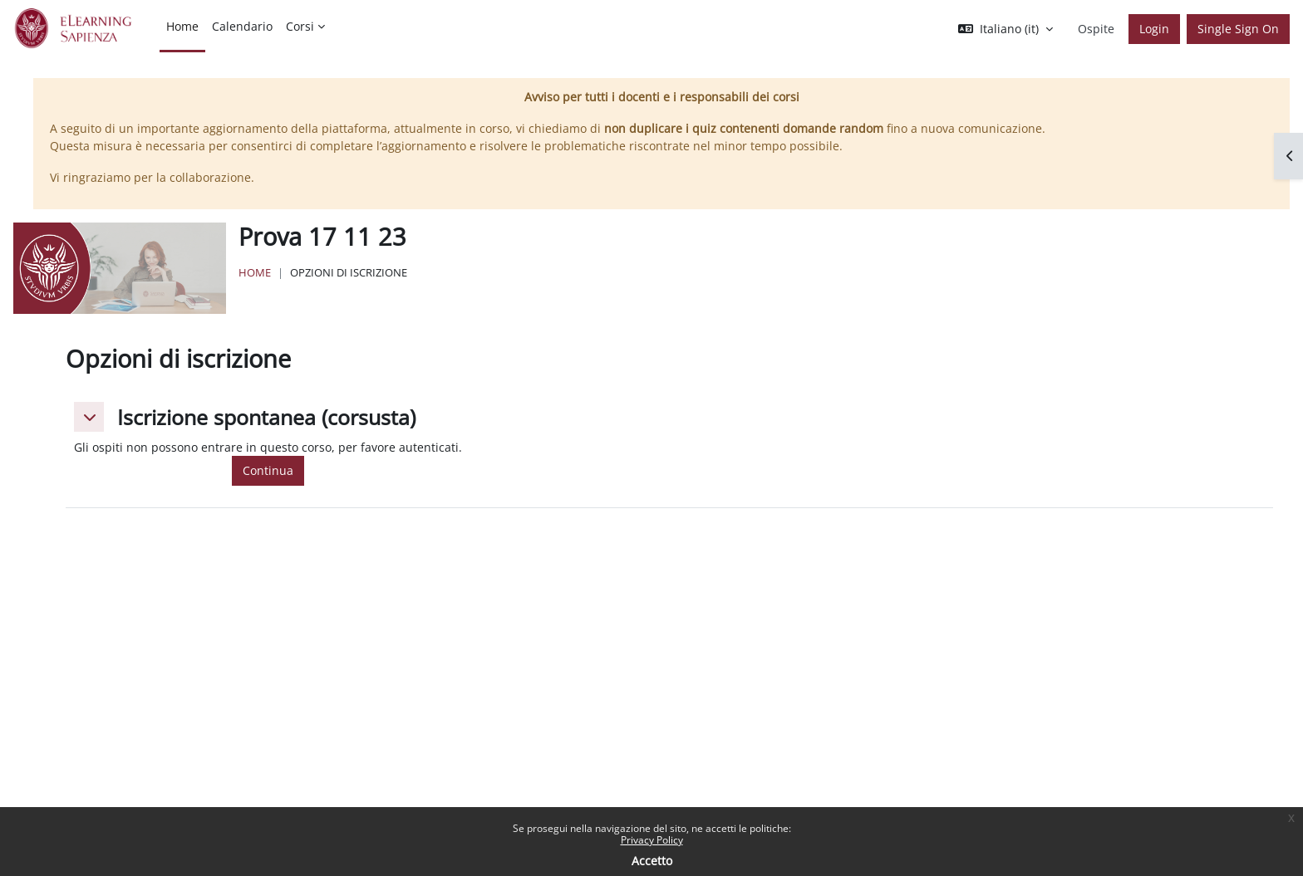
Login (1154, 29)
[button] (1005, 29)
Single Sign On (1238, 29)
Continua (268, 470)
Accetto (652, 861)
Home (254, 272)
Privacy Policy (652, 840)
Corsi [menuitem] (300, 26)
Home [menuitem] (182, 26)
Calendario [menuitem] (242, 26)
